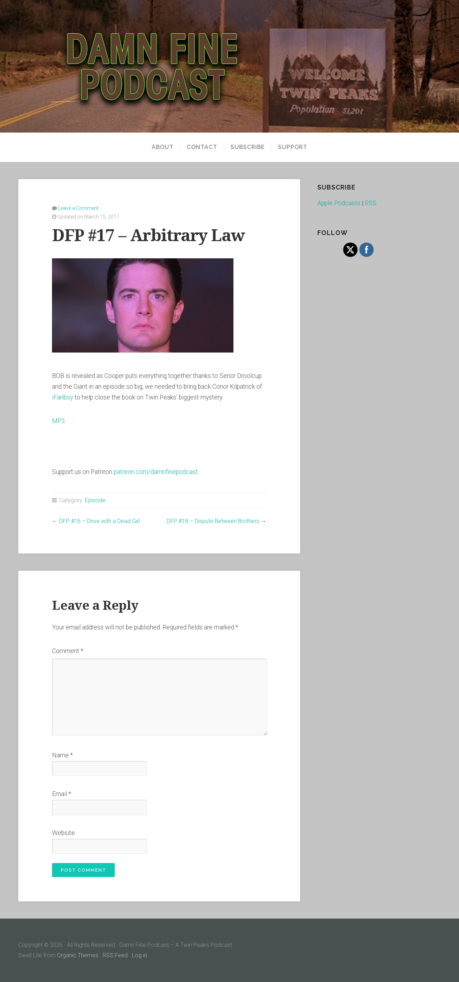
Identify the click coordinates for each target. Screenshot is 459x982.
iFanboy (62, 397)
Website (63, 833)
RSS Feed (115, 955)
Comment (67, 651)
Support (292, 147)
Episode (95, 500)
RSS (371, 203)
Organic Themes (77, 955)
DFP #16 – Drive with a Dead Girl (99, 521)
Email (61, 793)
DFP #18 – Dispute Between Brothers (213, 521)
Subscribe (248, 147)
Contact (202, 147)
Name (62, 755)
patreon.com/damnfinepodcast (156, 471)
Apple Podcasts (338, 203)
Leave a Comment (78, 208)
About (163, 147)
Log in (139, 955)
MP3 (58, 421)
